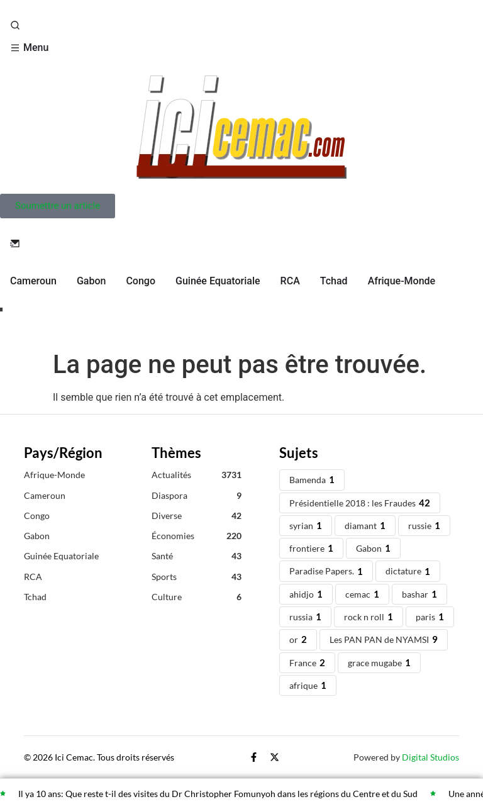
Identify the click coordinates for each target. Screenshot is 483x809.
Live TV (29, 318)
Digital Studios (430, 757)
